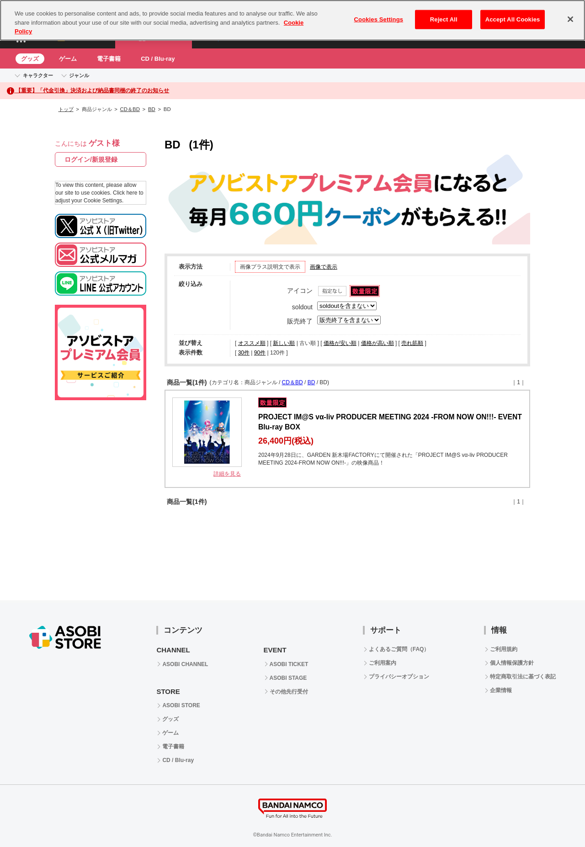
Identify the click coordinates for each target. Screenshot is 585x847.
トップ (66, 109)
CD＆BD (130, 109)
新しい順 (284, 343)
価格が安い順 (340, 343)
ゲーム (68, 58)
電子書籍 (109, 58)
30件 (244, 352)
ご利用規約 (503, 649)
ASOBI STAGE (288, 678)
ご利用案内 (382, 663)
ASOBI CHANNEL (185, 664)
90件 (260, 352)
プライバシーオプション (399, 676)
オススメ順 (252, 343)
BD (151, 109)
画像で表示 (323, 267)
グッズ (30, 58)
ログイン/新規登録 (90, 159)
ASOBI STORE (181, 705)
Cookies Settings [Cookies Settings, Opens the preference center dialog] (379, 19)
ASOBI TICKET (289, 664)
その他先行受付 (289, 691)
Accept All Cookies (512, 19)
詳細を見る (227, 474)
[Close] (570, 19)
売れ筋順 (412, 343)
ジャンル (79, 75)
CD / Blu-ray (158, 58)
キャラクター (38, 75)
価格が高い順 (377, 343)
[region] (292, 20)
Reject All (443, 19)
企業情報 (501, 690)
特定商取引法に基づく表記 (523, 676)
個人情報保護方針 (512, 663)
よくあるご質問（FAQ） (399, 649)
